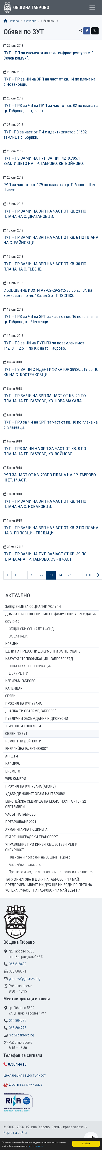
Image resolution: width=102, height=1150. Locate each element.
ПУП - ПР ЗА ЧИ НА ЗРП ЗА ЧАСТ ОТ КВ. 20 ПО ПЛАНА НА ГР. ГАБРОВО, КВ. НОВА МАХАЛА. (44, 398)
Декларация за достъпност (24, 1075)
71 (32, 575)
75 (69, 575)
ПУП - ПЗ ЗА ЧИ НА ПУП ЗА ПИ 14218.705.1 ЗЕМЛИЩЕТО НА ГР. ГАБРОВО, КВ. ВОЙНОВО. (43, 161)
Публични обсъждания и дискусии (36, 718)
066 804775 (17, 1020)
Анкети (11, 756)
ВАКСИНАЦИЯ (19, 636)
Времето (12, 771)
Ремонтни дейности (23, 741)
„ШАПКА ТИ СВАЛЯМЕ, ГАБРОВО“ (30, 711)
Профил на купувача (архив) (30, 786)
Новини (11, 644)
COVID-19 (12, 621)
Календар (14, 688)
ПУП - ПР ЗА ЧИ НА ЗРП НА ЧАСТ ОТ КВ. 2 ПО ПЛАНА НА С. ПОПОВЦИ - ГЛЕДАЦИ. (50, 530)
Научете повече (35, 1146)
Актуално (30, 21)
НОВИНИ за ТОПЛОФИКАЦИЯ (30, 666)
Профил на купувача (23, 703)
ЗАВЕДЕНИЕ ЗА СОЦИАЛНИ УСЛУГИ (33, 606)
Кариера (12, 764)
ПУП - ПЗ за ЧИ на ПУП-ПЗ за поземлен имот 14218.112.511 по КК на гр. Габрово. (43, 345)
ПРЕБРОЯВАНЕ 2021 (20, 822)
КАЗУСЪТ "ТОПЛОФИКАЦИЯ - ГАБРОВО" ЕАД (39, 659)
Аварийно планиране (25, 864)
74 (60, 575)
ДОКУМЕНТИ (18, 673)
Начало (11, 21)
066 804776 (17, 1028)
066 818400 (17, 964)
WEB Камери (15, 779)
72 (41, 575)
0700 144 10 (17, 1064)
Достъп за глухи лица (25, 1084)
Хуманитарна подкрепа (26, 829)
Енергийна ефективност (26, 749)
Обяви (10, 696)
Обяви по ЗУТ (16, 733)
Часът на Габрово (20, 814)
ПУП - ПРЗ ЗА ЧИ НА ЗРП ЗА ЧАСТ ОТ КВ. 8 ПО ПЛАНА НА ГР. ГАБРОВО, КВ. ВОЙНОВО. (44, 451)
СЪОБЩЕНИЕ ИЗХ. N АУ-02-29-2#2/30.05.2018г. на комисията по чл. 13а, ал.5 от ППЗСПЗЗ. (47, 293)
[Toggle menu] (92, 7)
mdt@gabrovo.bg (21, 1035)
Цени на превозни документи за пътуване (42, 651)
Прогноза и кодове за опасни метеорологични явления (51, 872)
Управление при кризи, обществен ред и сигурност (41, 847)
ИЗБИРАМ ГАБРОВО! (20, 681)
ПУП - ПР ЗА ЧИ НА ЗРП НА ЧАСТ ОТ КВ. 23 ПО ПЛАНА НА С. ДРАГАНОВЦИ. (44, 213)
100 (88, 575)
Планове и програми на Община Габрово (40, 857)
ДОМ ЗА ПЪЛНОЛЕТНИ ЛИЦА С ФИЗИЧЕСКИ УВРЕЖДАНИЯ (51, 614)
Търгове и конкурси (23, 726)
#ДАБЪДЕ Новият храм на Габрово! (35, 794)
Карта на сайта (15, 1132)
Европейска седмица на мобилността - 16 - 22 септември (45, 804)
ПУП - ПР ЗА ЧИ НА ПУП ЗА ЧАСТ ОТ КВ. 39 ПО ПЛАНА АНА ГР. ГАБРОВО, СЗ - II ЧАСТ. (44, 556)
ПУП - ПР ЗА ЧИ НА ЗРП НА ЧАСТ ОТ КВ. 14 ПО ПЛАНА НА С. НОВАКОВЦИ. (44, 504)
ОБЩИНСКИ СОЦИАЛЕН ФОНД (31, 629)
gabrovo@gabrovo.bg (24, 978)
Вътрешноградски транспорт (31, 837)
